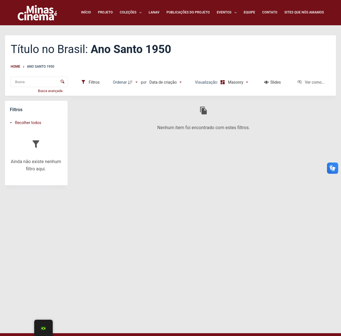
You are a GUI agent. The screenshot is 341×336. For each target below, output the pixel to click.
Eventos (228, 12)
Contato (269, 12)
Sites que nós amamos (304, 12)
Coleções (132, 12)
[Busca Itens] (39, 82)
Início (86, 12)
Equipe (249, 12)
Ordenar (120, 82)
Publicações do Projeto (188, 12)
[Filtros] (90, 82)
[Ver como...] (311, 82)
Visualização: (207, 82)
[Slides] (272, 82)
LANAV (154, 12)
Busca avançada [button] (50, 91)
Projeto (105, 12)
